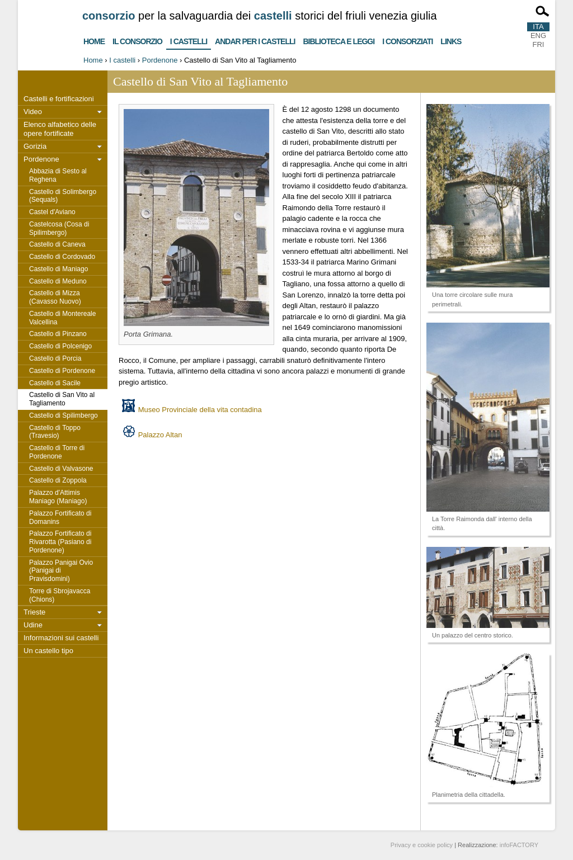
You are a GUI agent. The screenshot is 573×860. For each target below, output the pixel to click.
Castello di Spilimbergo (63, 415)
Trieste (34, 612)
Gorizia (35, 146)
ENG (538, 35)
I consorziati (407, 40)
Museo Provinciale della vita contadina (200, 409)
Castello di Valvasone (61, 468)
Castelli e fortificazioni (59, 98)
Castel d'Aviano (52, 212)
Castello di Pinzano (58, 334)
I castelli (188, 39)
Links (450, 40)
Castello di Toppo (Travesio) (55, 432)
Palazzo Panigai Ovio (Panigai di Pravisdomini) (61, 571)
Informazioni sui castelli (61, 638)
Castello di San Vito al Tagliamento (62, 399)
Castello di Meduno (58, 281)
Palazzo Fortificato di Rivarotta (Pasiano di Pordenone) (60, 542)
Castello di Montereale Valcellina (62, 318)
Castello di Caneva (57, 244)
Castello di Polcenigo (60, 346)
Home (94, 40)
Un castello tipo (48, 650)
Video (33, 111)
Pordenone (160, 60)
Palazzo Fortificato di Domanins (60, 517)
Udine (33, 625)
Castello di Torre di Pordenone (56, 452)
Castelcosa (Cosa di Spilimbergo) (59, 228)
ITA (538, 26)
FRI (538, 44)
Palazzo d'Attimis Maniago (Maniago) (58, 497)
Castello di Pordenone (62, 371)
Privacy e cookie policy (422, 845)
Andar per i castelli (255, 40)
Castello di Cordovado (62, 257)
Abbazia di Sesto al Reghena (58, 175)
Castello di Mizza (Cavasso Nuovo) (55, 297)
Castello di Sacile (55, 383)
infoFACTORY (519, 845)
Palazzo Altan (160, 435)
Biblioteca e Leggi (338, 40)
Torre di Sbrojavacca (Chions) (59, 595)
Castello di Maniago (58, 269)
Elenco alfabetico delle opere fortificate (60, 129)
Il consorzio (137, 40)
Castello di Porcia (55, 358)
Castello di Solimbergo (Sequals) (62, 196)
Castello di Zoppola (58, 480)
